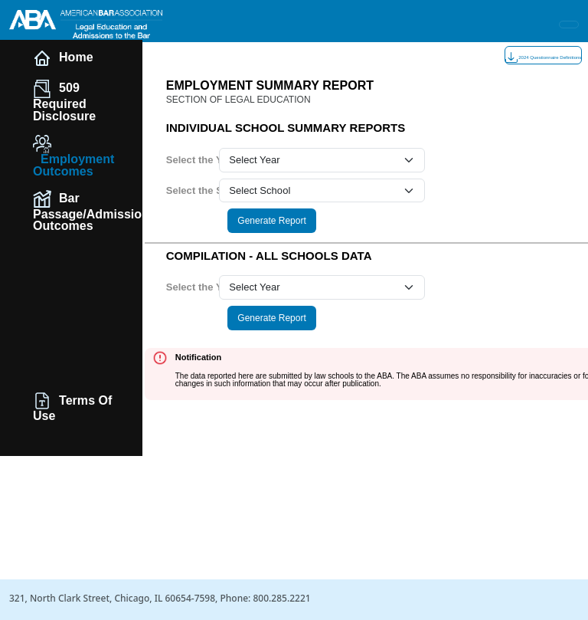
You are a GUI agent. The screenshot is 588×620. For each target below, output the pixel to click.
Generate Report (271, 220)
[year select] (322, 160)
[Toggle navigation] (569, 24)
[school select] (322, 191)
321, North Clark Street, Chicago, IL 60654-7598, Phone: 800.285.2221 (160, 598)
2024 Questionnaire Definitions (543, 57)
